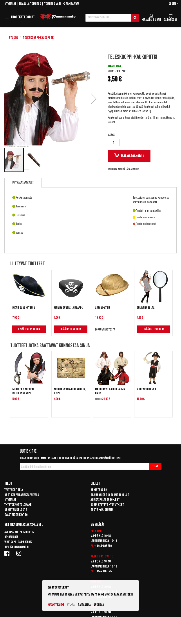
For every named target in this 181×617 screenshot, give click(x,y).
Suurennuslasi (146, 308)
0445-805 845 (104, 571)
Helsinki (95, 531)
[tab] (23, 182)
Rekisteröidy (98, 490)
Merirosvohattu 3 (23, 308)
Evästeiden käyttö (16, 515)
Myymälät (10, 4)
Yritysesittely (13, 490)
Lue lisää (99, 604)
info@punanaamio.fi (16, 547)
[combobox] (112, 18)
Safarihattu (102, 308)
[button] (173, 4)
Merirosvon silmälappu (68, 308)
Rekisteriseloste (15, 510)
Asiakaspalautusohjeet (105, 500)
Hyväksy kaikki (56, 604)
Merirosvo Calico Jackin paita (110, 391)
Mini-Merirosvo (146, 389)
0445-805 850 (104, 546)
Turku (94, 556)
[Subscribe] (155, 466)
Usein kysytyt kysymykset (107, 505)
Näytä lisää (84, 604)
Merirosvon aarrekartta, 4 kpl (70, 391)
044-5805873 (25, 542)
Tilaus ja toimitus (30, 4)
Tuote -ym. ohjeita (101, 510)
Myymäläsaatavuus (23, 182)
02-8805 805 (11, 537)
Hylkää (71, 604)
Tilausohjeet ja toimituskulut (109, 495)
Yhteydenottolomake (18, 505)
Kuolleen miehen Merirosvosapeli (23, 391)
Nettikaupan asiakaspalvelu (21, 495)
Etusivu (13, 38)
